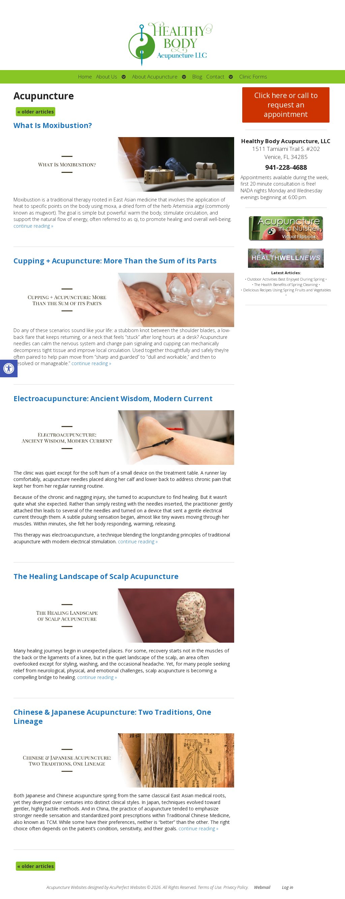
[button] (9, 368)
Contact (215, 76)
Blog (197, 76)
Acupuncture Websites (66, 887)
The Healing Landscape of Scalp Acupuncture (96, 576)
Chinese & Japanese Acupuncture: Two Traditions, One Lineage (112, 716)
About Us (106, 76)
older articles (35, 111)
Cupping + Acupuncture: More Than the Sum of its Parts (115, 260)
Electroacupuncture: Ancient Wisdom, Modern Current (113, 398)
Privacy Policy (235, 887)
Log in (287, 887)
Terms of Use (209, 887)
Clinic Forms (253, 76)
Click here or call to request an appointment (286, 105)
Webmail (262, 887)
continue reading (33, 226)
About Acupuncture (155, 76)
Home (85, 76)
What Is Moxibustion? (52, 125)
